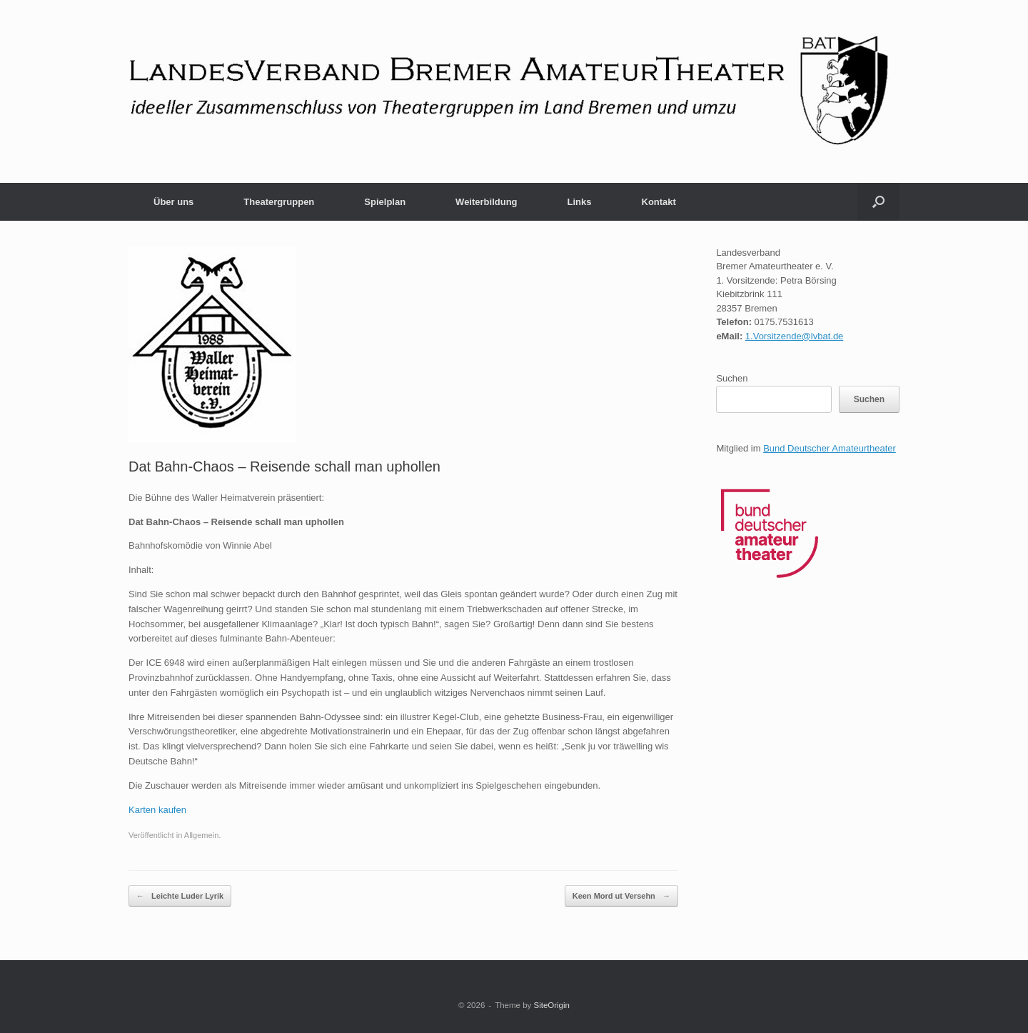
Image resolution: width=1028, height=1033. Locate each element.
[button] (878, 202)
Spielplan (384, 201)
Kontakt (659, 201)
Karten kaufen (157, 809)
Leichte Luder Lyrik (179, 896)
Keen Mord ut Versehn (621, 896)
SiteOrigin (551, 1005)
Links (580, 201)
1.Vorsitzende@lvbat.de (794, 336)
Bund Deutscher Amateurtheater (829, 448)
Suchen (731, 378)
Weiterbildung (486, 201)
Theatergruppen (278, 201)
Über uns (173, 201)
